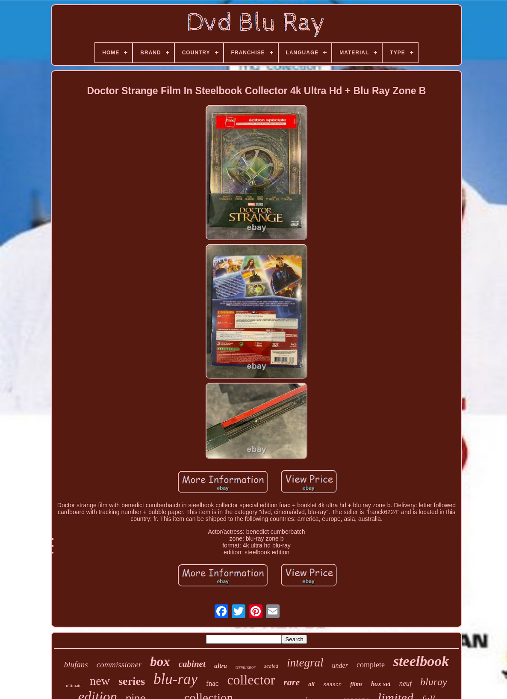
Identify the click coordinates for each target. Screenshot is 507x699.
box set (381, 683)
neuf (405, 683)
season (332, 685)
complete (371, 664)
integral (305, 662)
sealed (271, 666)
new (100, 680)
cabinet (192, 664)
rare (291, 682)
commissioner (119, 664)
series (131, 681)
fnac (212, 683)
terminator (246, 666)
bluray (433, 681)
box (160, 661)
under (340, 665)
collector (251, 679)
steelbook (421, 661)
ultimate (73, 685)
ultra (220, 665)
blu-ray (175, 679)
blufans (76, 664)
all (311, 684)
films (356, 684)
